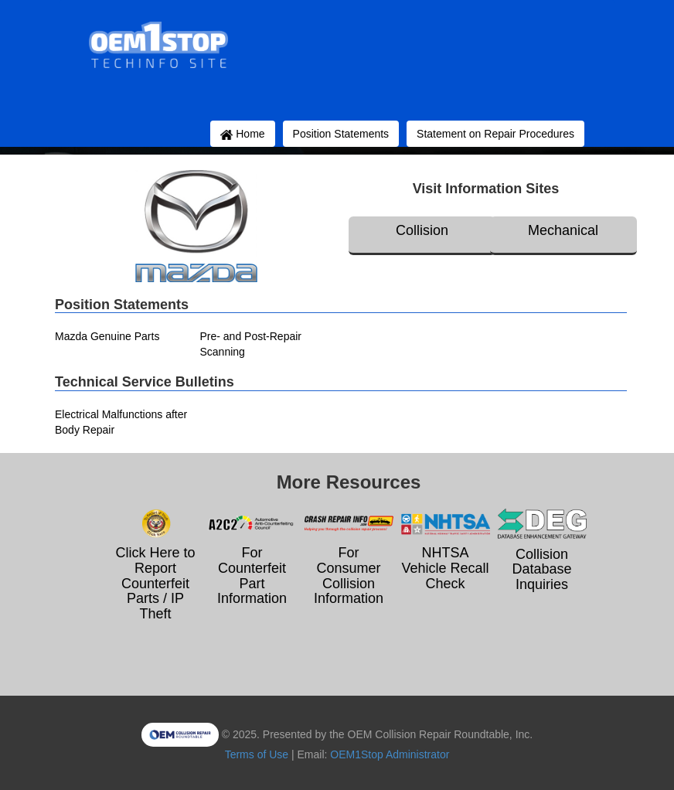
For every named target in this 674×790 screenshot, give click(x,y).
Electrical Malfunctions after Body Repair (121, 422)
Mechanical (563, 230)
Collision (422, 230)
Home (242, 134)
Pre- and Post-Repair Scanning (251, 344)
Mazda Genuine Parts (107, 336)
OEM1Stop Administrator (389, 754)
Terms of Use (256, 754)
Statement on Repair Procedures (495, 134)
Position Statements (341, 134)
